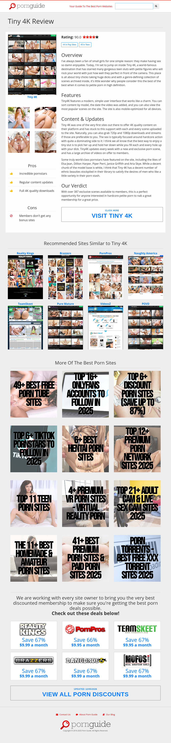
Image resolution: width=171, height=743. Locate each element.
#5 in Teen (85, 45)
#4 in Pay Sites (69, 45)
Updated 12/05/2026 (85, 692)
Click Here (112, 214)
